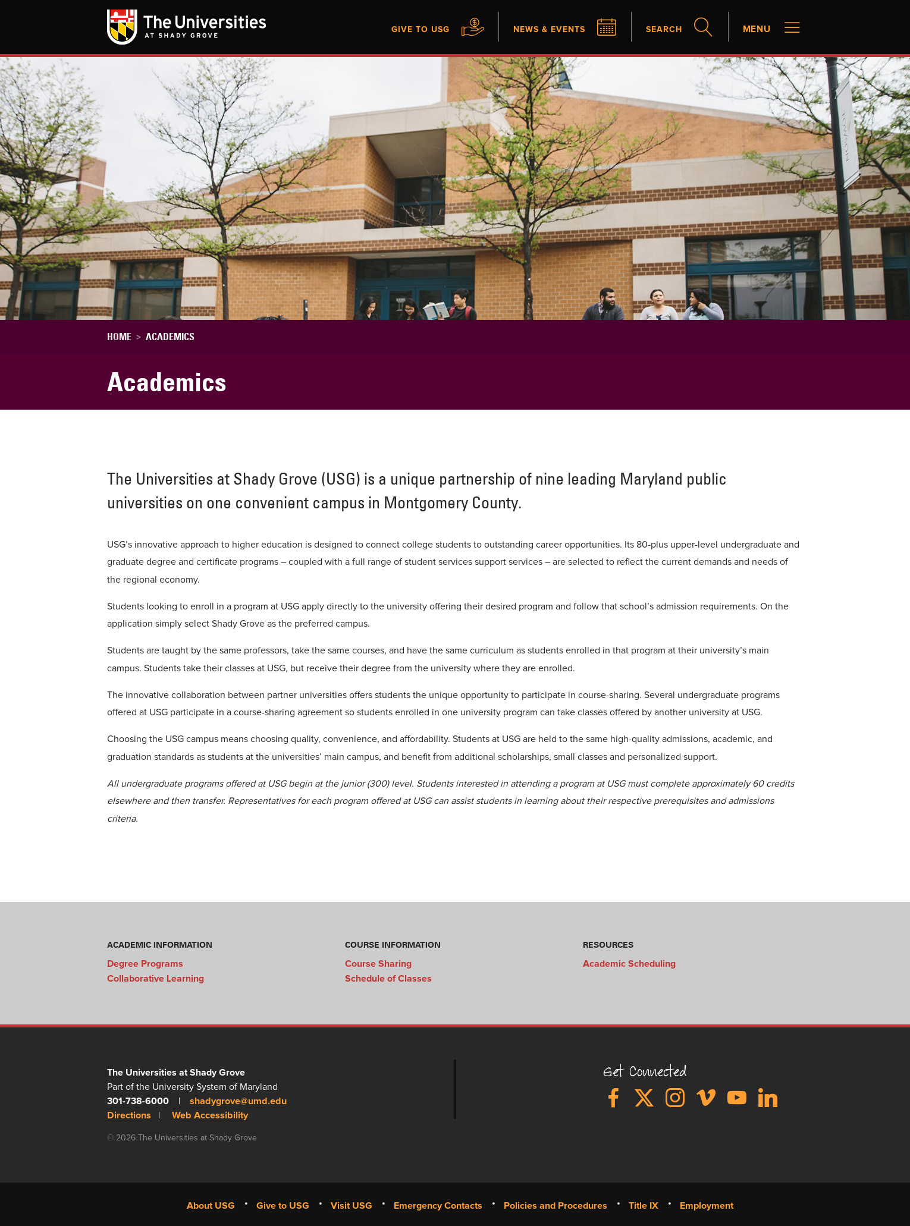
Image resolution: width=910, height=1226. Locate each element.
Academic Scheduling (629, 964)
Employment (706, 1204)
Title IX (643, 1204)
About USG (211, 1204)
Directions (128, 1114)
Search (659, 29)
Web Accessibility (208, 1114)
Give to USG (400, 29)
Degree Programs (145, 964)
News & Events (537, 29)
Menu (755, 29)
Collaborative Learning (155, 978)
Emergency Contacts (438, 1204)
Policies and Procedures (555, 1204)
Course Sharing (378, 964)
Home (119, 337)
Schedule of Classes (388, 978)
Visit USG (351, 1204)
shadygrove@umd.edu (237, 1100)
